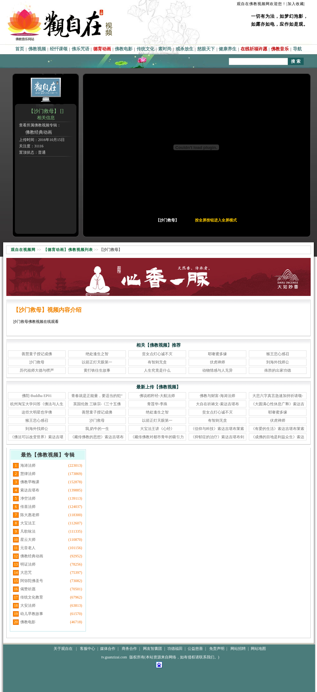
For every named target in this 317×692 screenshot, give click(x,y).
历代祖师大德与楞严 (37, 370)
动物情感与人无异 (217, 370)
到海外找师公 (277, 362)
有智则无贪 (157, 362)
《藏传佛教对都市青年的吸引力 (157, 437)
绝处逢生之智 (97, 354)
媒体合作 (107, 648)
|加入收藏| (295, 4)
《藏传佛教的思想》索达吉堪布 (97, 437)
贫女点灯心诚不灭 (157, 354)
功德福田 (175, 648)
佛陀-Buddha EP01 (37, 396)
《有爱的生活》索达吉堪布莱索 (277, 428)
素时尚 (164, 49)
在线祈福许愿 (254, 49)
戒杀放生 (184, 49)
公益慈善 (195, 648)
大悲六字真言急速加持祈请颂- (277, 396)
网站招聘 (238, 648)
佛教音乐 (280, 49)
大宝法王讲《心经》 (157, 428)
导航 (297, 49)
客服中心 (87, 648)
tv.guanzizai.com (114, 657)
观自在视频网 (23, 249)
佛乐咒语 (80, 49)
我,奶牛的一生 (97, 428)
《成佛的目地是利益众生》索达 (277, 437)
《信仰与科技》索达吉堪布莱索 (217, 428)
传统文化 (145, 49)
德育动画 (102, 49)
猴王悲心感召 (277, 354)
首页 (19, 49)
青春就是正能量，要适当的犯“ (96, 396)
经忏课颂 (59, 49)
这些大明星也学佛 (37, 412)
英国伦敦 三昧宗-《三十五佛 (97, 404)
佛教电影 (124, 49)
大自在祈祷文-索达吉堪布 (217, 404)
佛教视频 (37, 49)
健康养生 (227, 49)
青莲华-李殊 (157, 404)
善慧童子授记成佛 (37, 354)
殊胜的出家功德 (277, 370)
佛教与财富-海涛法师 (217, 396)
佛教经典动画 (38, 132)
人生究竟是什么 (157, 370)
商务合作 (129, 648)
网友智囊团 (152, 648)
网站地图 (258, 648)
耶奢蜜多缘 (217, 354)
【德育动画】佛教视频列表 (68, 249)
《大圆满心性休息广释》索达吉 (277, 404)
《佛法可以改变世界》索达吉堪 (36, 437)
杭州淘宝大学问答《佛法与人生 (36, 404)
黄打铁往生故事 (97, 370)
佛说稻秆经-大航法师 (157, 396)
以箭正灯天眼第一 (97, 362)
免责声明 (216, 648)
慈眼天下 (206, 49)
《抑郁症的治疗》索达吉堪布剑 (217, 437)
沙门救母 (36, 362)
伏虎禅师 (217, 362)
